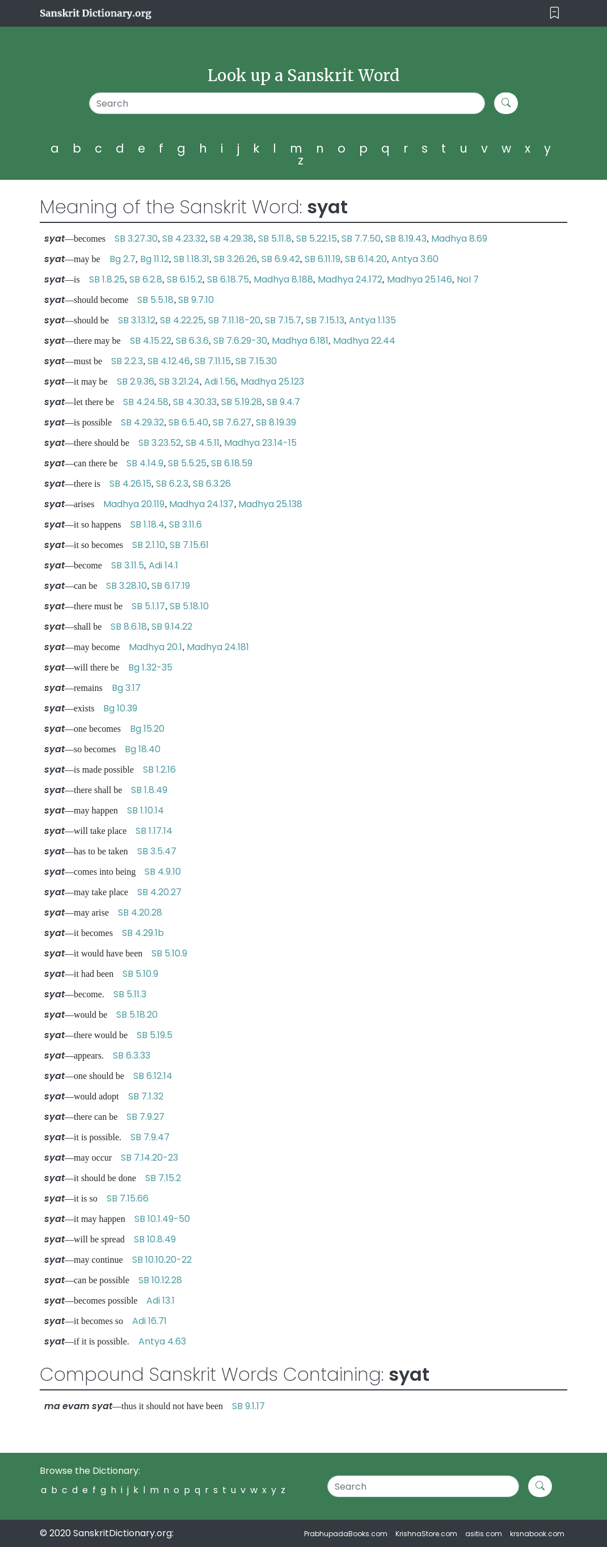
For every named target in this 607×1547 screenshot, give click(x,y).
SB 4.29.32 (142, 422)
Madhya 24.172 (350, 279)
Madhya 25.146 (419, 279)
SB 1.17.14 (154, 830)
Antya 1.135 (372, 320)
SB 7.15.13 (325, 320)
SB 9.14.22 (171, 626)
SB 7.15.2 (163, 1178)
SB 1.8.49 (149, 789)
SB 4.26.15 (130, 483)
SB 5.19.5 (154, 1035)
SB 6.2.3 (172, 483)
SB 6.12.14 (152, 1075)
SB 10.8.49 (155, 1239)
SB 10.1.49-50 (162, 1218)
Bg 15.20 (147, 728)
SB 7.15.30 (256, 361)
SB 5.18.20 (137, 1014)
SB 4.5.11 (203, 442)
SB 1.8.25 (107, 279)
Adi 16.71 (149, 1320)
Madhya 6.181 (300, 340)
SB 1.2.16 (159, 769)
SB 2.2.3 (127, 361)
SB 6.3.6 (192, 340)
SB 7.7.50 (361, 238)
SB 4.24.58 (145, 401)
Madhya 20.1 (155, 647)
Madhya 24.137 (201, 504)
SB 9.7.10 (196, 299)
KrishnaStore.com (426, 1533)
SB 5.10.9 (169, 953)
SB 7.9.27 (146, 1116)
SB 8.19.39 (276, 422)
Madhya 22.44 (364, 340)
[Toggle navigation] (554, 13)
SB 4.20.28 (140, 912)
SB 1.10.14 (145, 810)
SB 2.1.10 (148, 544)
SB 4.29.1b (143, 932)
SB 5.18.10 (189, 606)
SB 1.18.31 (191, 258)
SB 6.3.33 (131, 1055)
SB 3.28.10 (126, 585)
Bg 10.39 (120, 708)
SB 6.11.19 (322, 258)
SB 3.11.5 (127, 565)
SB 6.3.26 (212, 483)
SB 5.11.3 (129, 994)
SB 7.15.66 (128, 1198)
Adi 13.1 (160, 1300)
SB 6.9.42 (281, 258)
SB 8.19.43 (406, 238)
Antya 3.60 (415, 258)
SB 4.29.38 (232, 238)
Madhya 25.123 (272, 381)
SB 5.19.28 (241, 401)
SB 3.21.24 (179, 381)
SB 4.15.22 (150, 340)
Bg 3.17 (126, 687)
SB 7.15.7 (283, 320)
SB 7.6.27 (232, 422)
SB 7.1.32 (145, 1096)
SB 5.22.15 (316, 238)
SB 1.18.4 (147, 524)
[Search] (287, 103)
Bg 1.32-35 (150, 667)
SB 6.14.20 (366, 258)
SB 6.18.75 (228, 279)
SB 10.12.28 (160, 1280)
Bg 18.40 (143, 749)
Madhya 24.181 (218, 647)
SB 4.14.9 (145, 463)
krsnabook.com (537, 1533)
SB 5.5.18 (155, 299)
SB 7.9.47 (150, 1137)
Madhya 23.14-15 (260, 442)
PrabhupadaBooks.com (345, 1533)
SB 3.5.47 (156, 851)
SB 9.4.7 (283, 401)
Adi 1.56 (220, 381)
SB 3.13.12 (136, 320)
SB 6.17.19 (170, 585)
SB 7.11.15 (213, 361)
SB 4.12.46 (168, 361)
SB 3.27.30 (136, 238)
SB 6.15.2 (185, 279)
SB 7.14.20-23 (149, 1157)
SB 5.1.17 (148, 606)
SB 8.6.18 (129, 626)
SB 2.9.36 (135, 381)
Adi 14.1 (163, 565)
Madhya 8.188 (283, 279)
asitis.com (483, 1533)
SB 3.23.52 (159, 442)
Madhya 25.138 (270, 504)
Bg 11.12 (154, 258)
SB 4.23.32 (183, 238)
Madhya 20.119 (134, 504)
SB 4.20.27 (159, 892)
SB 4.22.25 (182, 320)
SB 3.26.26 (235, 258)
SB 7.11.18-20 (234, 320)
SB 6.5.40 (188, 422)
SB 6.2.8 (145, 279)
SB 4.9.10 (163, 871)
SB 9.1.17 (248, 1406)
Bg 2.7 (122, 258)
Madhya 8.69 (459, 238)
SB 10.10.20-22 (162, 1259)
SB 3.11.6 (185, 524)
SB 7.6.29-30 (240, 340)
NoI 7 (468, 279)
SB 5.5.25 (187, 463)
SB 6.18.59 (231, 463)
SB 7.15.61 (189, 544)
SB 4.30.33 (195, 401)
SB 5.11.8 (275, 238)
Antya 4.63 (162, 1341)
